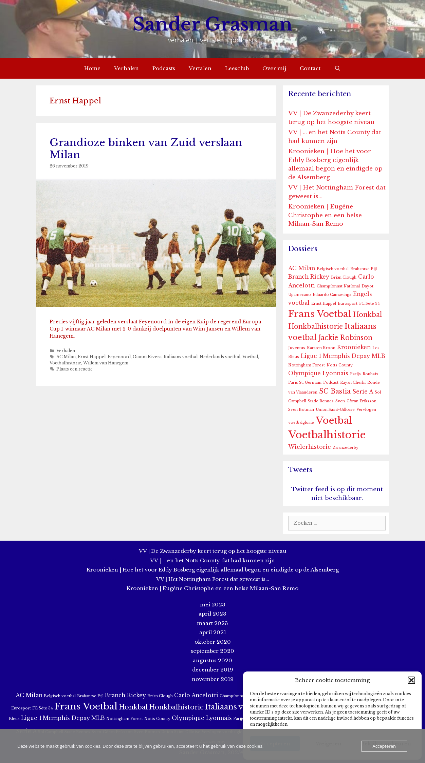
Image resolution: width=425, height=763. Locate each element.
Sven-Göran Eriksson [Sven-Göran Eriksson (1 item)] (355, 401)
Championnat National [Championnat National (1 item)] (338, 286)
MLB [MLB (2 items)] (378, 356)
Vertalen (200, 68)
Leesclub (237, 68)
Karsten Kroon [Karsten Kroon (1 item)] (321, 348)
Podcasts (163, 68)
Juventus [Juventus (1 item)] (296, 348)
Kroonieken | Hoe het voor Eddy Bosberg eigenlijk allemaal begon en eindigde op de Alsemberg (213, 569)
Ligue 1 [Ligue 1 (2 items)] (311, 356)
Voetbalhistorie (65, 362)
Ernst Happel (92, 356)
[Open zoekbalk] (337, 68)
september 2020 (212, 651)
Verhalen (126, 68)
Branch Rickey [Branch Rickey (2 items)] (308, 277)
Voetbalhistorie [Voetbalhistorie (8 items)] (327, 435)
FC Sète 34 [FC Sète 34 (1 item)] (369, 303)
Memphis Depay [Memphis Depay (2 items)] (346, 356)
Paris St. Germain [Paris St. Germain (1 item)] (304, 382)
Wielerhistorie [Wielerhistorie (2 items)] (309, 447)
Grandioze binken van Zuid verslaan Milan (146, 148)
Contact (310, 68)
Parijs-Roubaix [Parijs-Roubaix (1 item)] (364, 374)
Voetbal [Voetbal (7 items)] (334, 420)
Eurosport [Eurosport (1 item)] (347, 303)
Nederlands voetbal (220, 356)
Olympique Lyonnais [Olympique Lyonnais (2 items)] (318, 373)
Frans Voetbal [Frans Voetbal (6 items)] (319, 313)
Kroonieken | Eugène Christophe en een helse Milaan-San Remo (325, 215)
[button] (411, 680)
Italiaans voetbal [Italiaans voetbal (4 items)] (236, 706)
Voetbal (250, 356)
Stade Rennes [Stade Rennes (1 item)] (321, 401)
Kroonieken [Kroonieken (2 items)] (354, 347)
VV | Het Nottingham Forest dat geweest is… (212, 579)
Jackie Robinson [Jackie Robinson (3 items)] (345, 338)
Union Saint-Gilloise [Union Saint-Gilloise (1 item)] (335, 409)
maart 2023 (212, 623)
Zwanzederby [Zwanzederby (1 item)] (345, 447)
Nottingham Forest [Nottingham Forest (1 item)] (306, 365)
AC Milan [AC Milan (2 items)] (301, 268)
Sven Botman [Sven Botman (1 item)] (301, 409)
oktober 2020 (213, 642)
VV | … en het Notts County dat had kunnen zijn (212, 560)
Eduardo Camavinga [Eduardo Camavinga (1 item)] (332, 295)
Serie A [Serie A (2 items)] (362, 391)
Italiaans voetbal (181, 356)
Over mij (274, 68)
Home (92, 68)
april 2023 (212, 613)
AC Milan (66, 356)
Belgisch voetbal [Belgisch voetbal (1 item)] (333, 269)
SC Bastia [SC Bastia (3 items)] (335, 391)
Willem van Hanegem (105, 362)
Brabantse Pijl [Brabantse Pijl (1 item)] (363, 269)
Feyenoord (119, 356)
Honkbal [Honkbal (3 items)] (367, 314)
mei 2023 (212, 604)
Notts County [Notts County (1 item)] (340, 365)
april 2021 (212, 632)
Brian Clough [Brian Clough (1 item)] (343, 277)
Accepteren (384, 746)
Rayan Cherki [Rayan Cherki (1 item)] (353, 382)
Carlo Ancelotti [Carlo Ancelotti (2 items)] (196, 695)
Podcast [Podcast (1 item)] (330, 382)
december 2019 (212, 669)
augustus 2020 (212, 660)
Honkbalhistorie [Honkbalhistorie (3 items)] (315, 326)
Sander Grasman (213, 24)
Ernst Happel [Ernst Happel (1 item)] (323, 303)
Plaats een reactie (74, 369)
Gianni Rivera (147, 356)
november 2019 (213, 679)
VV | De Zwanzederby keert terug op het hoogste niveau (213, 551)
